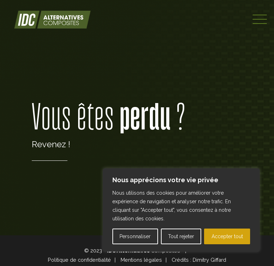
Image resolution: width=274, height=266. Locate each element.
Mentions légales (141, 260)
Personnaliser (135, 236)
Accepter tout (227, 236)
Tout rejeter (181, 236)
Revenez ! (51, 144)
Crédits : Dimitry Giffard (199, 260)
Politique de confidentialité (79, 260)
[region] (181, 210)
